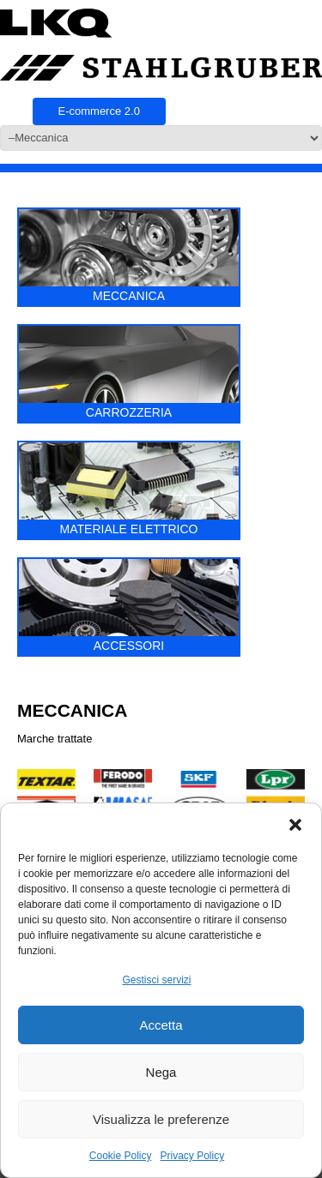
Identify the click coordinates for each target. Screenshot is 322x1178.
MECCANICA (129, 256)
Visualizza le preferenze (161, 1119)
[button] (295, 824)
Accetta (160, 1025)
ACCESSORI (129, 605)
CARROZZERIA (129, 372)
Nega (161, 1072)
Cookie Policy (120, 1156)
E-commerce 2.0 (99, 111)
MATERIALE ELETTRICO (129, 489)
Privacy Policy (193, 1156)
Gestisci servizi (156, 980)
